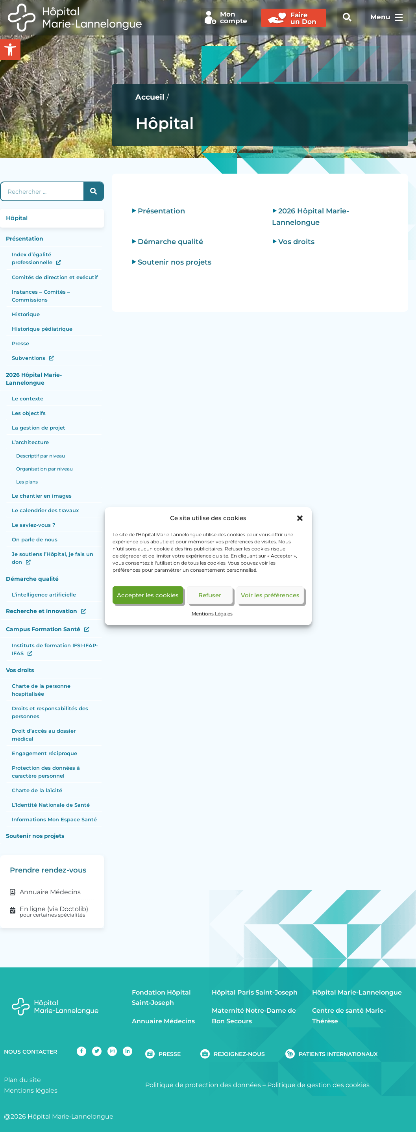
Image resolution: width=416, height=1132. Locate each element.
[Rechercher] (93, 191)
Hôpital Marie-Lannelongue (357, 992)
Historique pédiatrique (42, 329)
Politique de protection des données (203, 1085)
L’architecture (30, 442)
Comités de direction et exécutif (55, 277)
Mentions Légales (212, 614)
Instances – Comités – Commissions (41, 296)
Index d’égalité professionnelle (32, 258)
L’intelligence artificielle (44, 594)
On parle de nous (34, 539)
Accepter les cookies (148, 595)
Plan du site (22, 1080)
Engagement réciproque (44, 753)
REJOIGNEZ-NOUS (239, 1054)
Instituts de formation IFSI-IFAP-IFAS (55, 649)
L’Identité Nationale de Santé (51, 805)
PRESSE (170, 1054)
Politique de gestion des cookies (318, 1085)
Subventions (28, 358)
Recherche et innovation (41, 611)
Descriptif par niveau (40, 456)
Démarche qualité (32, 578)
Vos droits (20, 670)
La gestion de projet (38, 427)
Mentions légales (30, 1090)
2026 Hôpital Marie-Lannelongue (34, 378)
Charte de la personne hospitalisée (41, 690)
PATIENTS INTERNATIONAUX (338, 1054)
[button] (300, 518)
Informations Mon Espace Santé (54, 819)
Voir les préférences (270, 595)
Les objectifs (29, 413)
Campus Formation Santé (43, 629)
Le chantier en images (42, 496)
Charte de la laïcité (37, 790)
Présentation (24, 238)
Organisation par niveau (44, 469)
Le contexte (27, 398)
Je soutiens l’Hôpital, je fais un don (52, 558)
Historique (26, 314)
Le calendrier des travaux (45, 510)
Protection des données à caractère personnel (46, 772)
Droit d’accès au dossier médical (44, 735)
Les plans (27, 482)
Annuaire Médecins (163, 1021)
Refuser (209, 595)
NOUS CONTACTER (30, 1051)
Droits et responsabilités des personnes (50, 712)
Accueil (150, 97)
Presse (20, 343)
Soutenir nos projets (35, 835)
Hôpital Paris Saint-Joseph (255, 992)
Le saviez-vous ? (33, 525)
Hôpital (17, 218)
